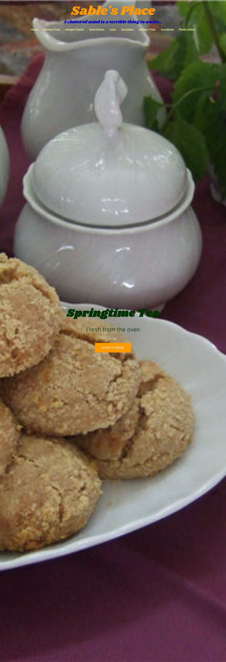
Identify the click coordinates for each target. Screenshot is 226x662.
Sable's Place (113, 11)
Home (34, 29)
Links (112, 29)
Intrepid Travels (74, 29)
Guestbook (167, 29)
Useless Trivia (147, 29)
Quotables (127, 29)
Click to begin (113, 347)
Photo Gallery (187, 29)
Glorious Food (51, 29)
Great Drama (96, 29)
